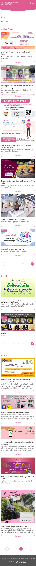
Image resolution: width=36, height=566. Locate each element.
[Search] (16, 21)
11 (18, 263)
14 (32, 264)
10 (13, 263)
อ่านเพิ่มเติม (18, 62)
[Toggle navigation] (32, 3)
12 (23, 263)
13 (27, 263)
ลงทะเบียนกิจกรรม (18, 310)
